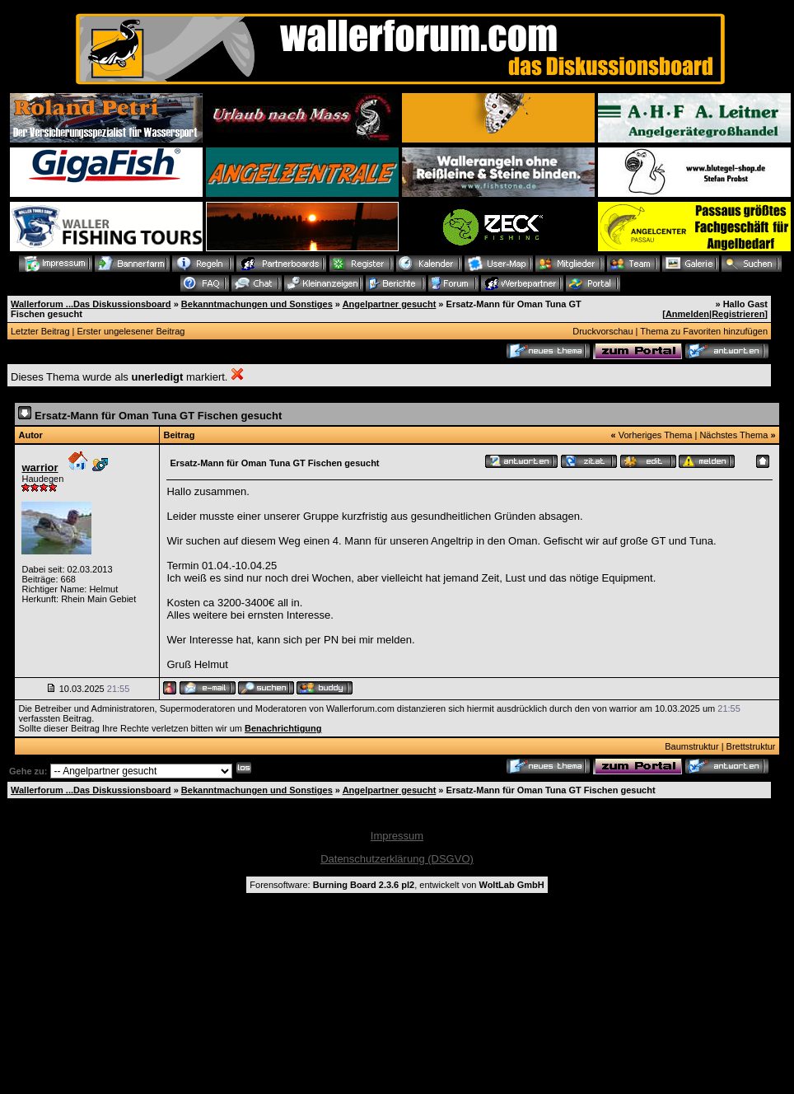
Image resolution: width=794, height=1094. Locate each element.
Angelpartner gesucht (390, 304)
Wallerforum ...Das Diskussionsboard (91, 304)
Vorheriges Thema (656, 435)
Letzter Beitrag (40, 331)
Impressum (397, 836)
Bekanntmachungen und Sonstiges (257, 304)
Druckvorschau (602, 331)
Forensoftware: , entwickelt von (397, 885)
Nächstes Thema (733, 435)
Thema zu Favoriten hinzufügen (704, 331)
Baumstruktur (691, 746)
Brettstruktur (751, 746)
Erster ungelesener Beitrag (131, 331)
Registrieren (738, 314)
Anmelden (687, 314)
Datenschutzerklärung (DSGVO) (397, 859)
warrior (39, 467)
